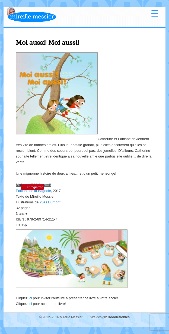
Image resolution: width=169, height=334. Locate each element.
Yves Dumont (50, 202)
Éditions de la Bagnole (33, 191)
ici (30, 298)
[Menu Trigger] (154, 13)
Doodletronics (119, 317)
